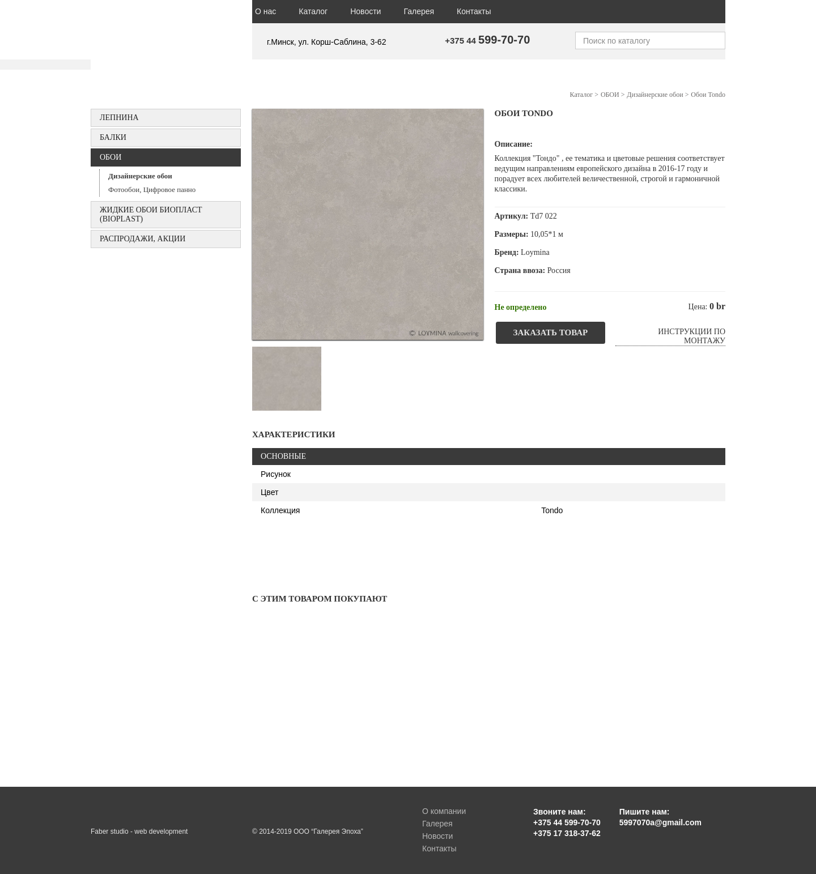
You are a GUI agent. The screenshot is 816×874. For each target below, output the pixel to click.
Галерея (418, 11)
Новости (365, 11)
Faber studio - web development (139, 831)
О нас (265, 11)
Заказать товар (550, 332)
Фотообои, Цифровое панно (152, 189)
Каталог (313, 11)
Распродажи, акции (142, 239)
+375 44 (487, 40)
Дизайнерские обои (140, 176)
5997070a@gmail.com (660, 822)
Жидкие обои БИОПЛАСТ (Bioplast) (151, 214)
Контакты (474, 11)
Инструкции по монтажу (691, 336)
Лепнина (119, 117)
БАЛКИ (113, 137)
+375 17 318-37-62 (567, 833)
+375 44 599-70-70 (567, 822)
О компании (444, 811)
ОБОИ (110, 157)
